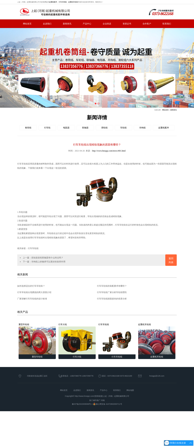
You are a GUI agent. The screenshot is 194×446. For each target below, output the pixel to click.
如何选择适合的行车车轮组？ (31, 286)
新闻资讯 (67, 24)
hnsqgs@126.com (156, 376)
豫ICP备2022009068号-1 (82, 404)
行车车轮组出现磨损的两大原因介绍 (34, 292)
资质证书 (127, 24)
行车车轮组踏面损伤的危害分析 (112, 299)
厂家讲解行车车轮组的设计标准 (32, 299)
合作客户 (147, 24)
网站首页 (27, 24)
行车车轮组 (117, 338)
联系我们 (167, 24)
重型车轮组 (37, 338)
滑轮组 (104, 128)
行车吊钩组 (63, 2)
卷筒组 (28, 128)
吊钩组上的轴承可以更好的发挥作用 (48, 262)
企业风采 (107, 24)
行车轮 (47, 128)
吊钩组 (142, 128)
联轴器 (85, 128)
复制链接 (98, 396)
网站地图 (130, 390)
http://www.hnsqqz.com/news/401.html (109, 151)
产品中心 (87, 24)
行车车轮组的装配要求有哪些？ (112, 286)
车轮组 (123, 128)
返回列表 (171, 260)
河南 (103, 400)
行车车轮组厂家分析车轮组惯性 (112, 292)
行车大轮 (77, 338)
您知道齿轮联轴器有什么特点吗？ (47, 258)
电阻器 (66, 128)
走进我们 (47, 24)
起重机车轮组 (73, 2)
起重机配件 (53, 2)
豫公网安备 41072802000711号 (107, 404)
